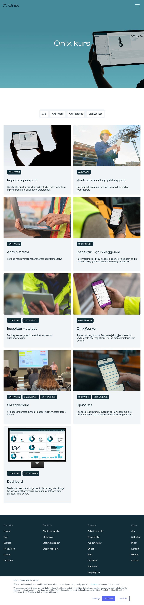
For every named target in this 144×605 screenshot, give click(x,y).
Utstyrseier (48, 537)
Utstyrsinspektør (50, 549)
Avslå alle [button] (123, 598)
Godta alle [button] (109, 598)
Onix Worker (95, 113)
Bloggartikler (94, 537)
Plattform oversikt (51, 531)
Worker (7, 555)
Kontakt (135, 549)
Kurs (90, 555)
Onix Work (57, 113)
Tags (6, 537)
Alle (44, 113)
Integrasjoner (94, 572)
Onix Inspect (76, 113)
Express (7, 543)
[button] (137, 5)
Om (133, 531)
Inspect (7, 531)
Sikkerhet (135, 537)
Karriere (135, 560)
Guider (91, 549)
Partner (134, 555)
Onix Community (95, 531)
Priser (134, 543)
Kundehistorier (94, 543)
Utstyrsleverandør (51, 543)
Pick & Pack (9, 549)
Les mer (94, 584)
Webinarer (92, 566)
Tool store (8, 560)
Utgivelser (92, 560)
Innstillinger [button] (95, 598)
